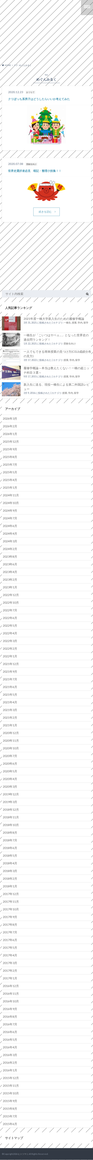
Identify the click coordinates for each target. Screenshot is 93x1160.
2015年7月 (10, 1116)
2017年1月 (10, 978)
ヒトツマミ (23, 1154)
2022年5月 (10, 625)
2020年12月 (11, 733)
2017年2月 (10, 970)
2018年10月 (11, 825)
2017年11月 (11, 901)
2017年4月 (10, 955)
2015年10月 (11, 1093)
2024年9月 (10, 510)
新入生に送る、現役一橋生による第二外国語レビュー (56, 387)
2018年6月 (10, 848)
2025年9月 (10, 449)
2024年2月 (10, 549)
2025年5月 (10, 472)
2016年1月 (10, 1070)
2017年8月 (10, 924)
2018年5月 (10, 855)
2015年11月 (11, 1085)
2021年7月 (10, 679)
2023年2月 (10, 579)
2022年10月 (11, 602)
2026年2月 (10, 426)
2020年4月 (10, 779)
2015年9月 (10, 1101)
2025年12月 (11, 441)
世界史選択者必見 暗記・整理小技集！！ (34, 170)
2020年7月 (10, 756)
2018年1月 (10, 886)
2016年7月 (10, 1024)
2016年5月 (10, 1039)
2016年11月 (11, 993)
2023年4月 (10, 572)
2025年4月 (10, 480)
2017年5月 (10, 947)
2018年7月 (10, 840)
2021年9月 (10, 671)
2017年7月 (10, 932)
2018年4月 (10, 863)
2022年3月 (10, 641)
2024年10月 (11, 503)
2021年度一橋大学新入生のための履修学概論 (54, 319)
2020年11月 (11, 740)
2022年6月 (10, 618)
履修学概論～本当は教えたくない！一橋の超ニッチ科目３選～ (56, 370)
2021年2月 (10, 717)
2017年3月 (10, 963)
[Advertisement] (45, 42)
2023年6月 (10, 564)
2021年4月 (10, 702)
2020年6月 (10, 763)
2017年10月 (11, 909)
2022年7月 (10, 610)
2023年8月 (10, 556)
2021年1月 (10, 725)
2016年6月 (10, 1032)
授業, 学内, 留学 (80, 322)
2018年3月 (10, 871)
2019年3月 (10, 802)
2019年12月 (11, 794)
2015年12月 (11, 1078)
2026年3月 (10, 418)
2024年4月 (10, 533)
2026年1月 (10, 434)
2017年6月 (10, 940)
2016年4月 (10, 1047)
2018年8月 (10, 832)
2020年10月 (11, 748)
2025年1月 (10, 487)
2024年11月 (11, 495)
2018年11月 (11, 817)
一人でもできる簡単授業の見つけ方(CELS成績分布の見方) (57, 354)
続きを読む (45, 139)
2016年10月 (11, 1001)
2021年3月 (10, 710)
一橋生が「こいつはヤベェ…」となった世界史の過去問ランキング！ (56, 337)
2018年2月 (10, 878)
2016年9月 (10, 1009)
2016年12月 (11, 986)
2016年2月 (10, 1062)
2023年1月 (10, 587)
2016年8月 (10, 1016)
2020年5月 (10, 771)
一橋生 (67, 322)
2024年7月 (10, 518)
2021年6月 (10, 687)
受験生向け (70, 343)
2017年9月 (10, 917)
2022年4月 (10, 633)
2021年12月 (11, 664)
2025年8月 (10, 457)
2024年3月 (10, 541)
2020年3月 (10, 786)
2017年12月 (11, 894)
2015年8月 (10, 1108)
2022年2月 (10, 648)
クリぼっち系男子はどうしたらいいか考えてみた (39, 99)
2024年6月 (10, 526)
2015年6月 (10, 1124)
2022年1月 (10, 656)
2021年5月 (10, 694)
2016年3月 (10, 1055)
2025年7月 (10, 464)
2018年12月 (11, 809)
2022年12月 (11, 595)
